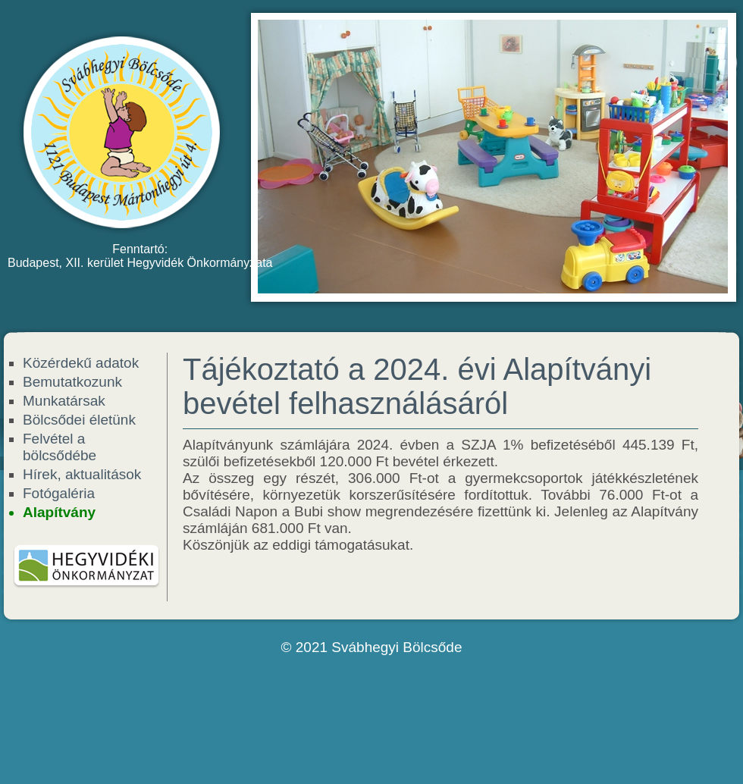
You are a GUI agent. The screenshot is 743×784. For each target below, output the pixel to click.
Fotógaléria (59, 493)
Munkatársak (64, 401)
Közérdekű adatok (81, 363)
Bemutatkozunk (72, 382)
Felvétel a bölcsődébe (59, 447)
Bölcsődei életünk (79, 420)
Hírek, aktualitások (82, 474)
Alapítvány (59, 512)
